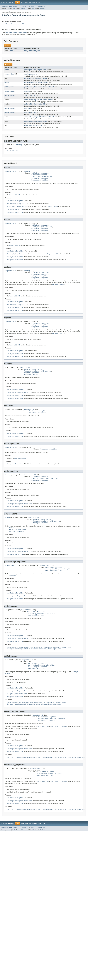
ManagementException (39, 186)
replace (27, 111)
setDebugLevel (29, 125)
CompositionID (42, 70)
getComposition (30, 70)
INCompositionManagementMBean (16, 24)
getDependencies (30, 84)
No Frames (30, 6)
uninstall (28, 129)
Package (11, 2)
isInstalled (28, 107)
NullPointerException (40, 178)
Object (7, 84)
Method (22, 8)
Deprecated (33, 2)
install (27, 93)
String (12, 51)
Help (44, 2)
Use (22, 2)
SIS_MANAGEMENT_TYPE (32, 51)
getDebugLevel (29, 80)
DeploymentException (39, 184)
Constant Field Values (14, 155)
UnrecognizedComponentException (37, 386)
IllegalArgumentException (38, 696)
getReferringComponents (33, 89)
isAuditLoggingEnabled (33, 102)
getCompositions (30, 75)
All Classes (41, 6)
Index (40, 2)
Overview (4, 2)
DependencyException (32, 388)
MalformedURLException (40, 180)
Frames (23, 6)
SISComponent (9, 89)
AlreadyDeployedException (41, 182)
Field (13, 8)
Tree (26, 2)
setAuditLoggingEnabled (33, 120)
